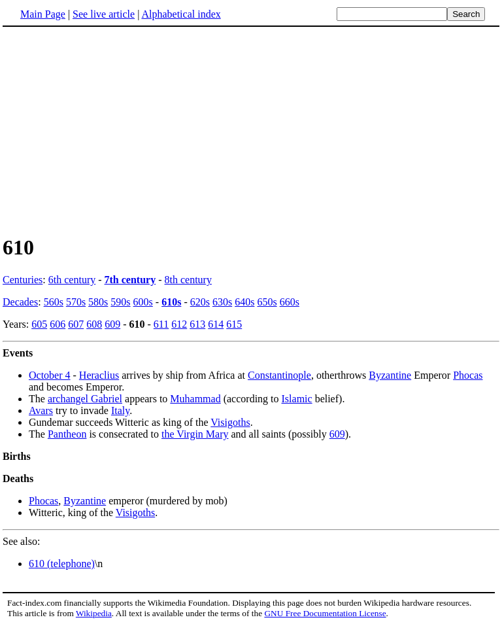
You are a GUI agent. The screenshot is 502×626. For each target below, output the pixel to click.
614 (216, 324)
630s (222, 301)
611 (161, 324)
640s (244, 301)
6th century (71, 279)
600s (143, 301)
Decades (20, 301)
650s (266, 301)
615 (234, 324)
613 (197, 324)
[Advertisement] (251, 130)
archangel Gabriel (85, 398)
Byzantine (390, 375)
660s (289, 301)
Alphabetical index (180, 14)
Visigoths (230, 422)
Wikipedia (94, 613)
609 (112, 324)
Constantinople (279, 375)
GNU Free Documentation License (325, 613)
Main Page (42, 14)
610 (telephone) (62, 563)
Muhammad (195, 398)
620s (200, 301)
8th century (188, 279)
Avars (41, 410)
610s (171, 301)
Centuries (22, 279)
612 (179, 324)
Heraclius (99, 375)
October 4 (50, 375)
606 (57, 324)
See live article (104, 14)
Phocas (467, 375)
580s (98, 301)
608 (94, 324)
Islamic (297, 398)
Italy (120, 410)
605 (39, 324)
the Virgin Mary (194, 434)
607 (76, 324)
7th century (130, 279)
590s (120, 301)
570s (76, 301)
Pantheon (67, 434)
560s (53, 301)
